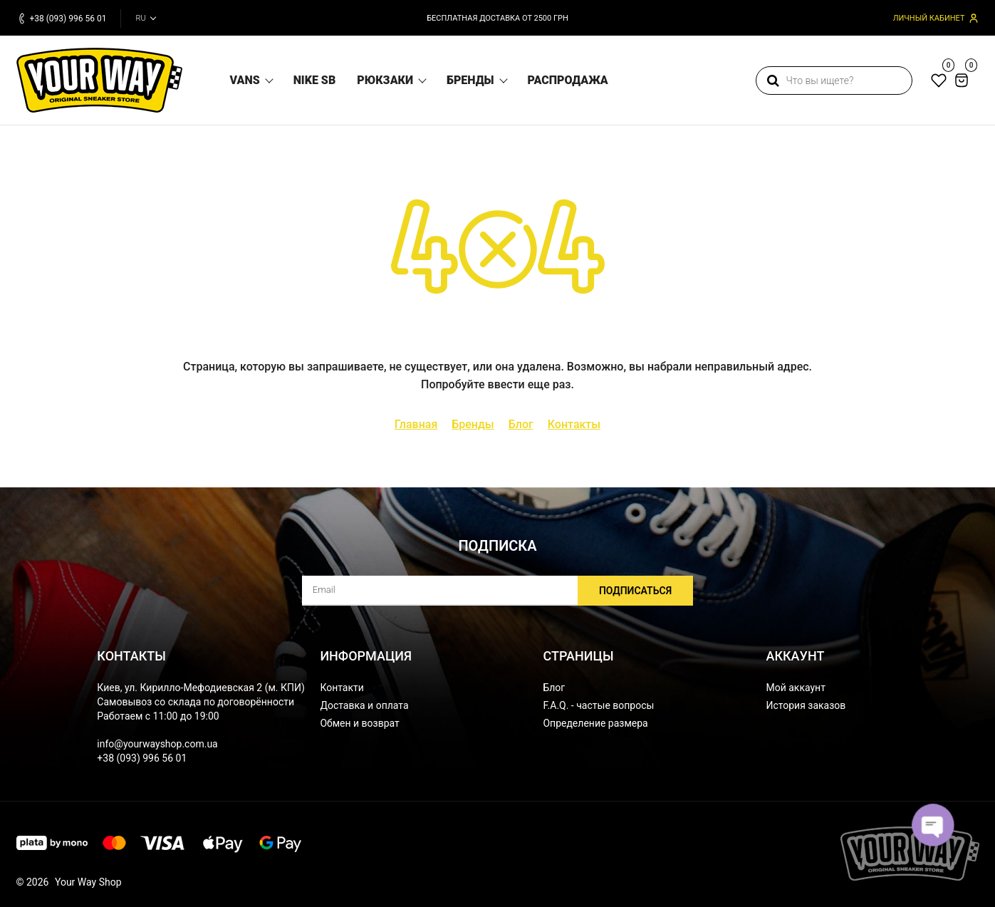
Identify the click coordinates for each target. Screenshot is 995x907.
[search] (834, 80)
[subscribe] (497, 591)
